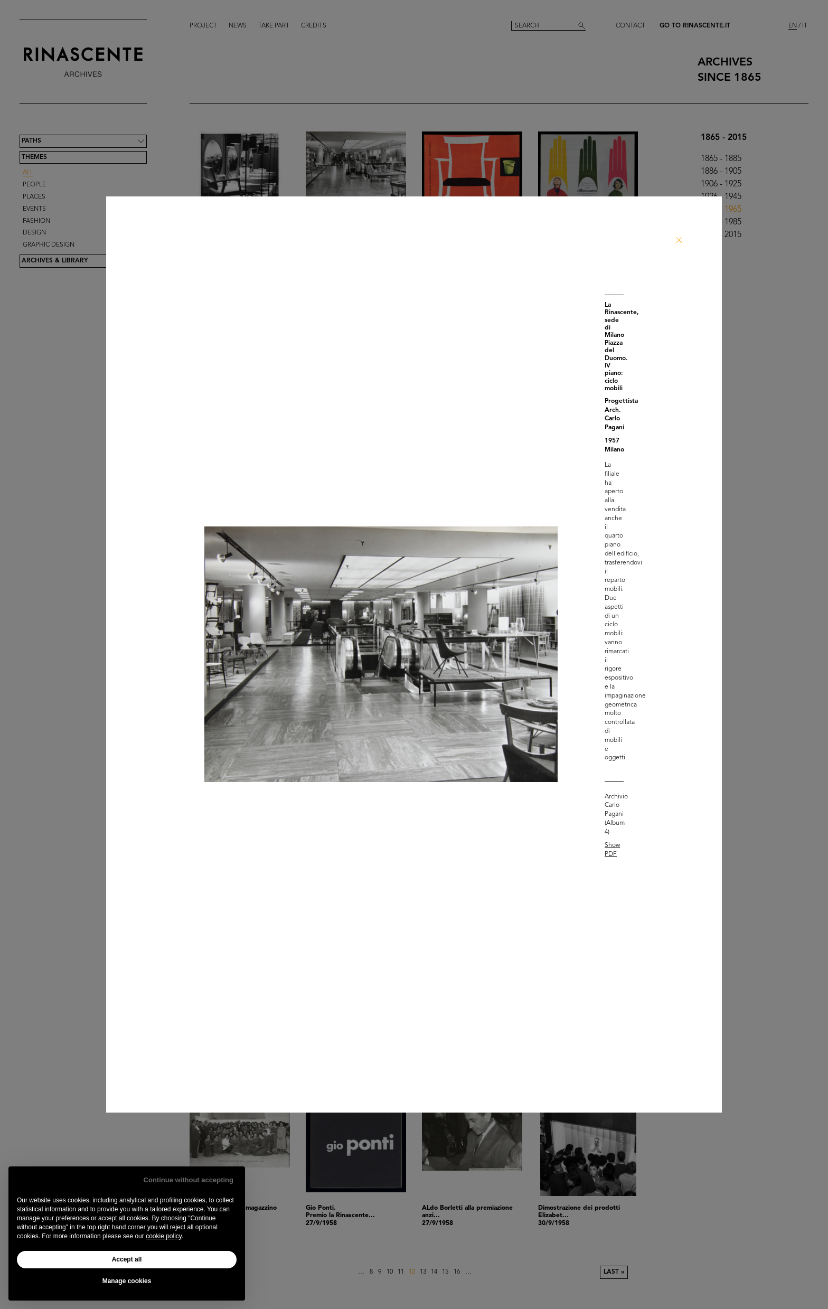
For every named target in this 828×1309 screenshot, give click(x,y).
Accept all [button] (127, 1259)
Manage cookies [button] (127, 1281)
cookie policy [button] (164, 1236)
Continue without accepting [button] (188, 1180)
